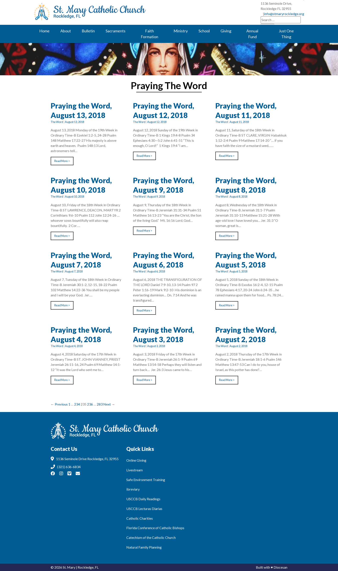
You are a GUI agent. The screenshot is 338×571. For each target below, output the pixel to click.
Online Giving (136, 460)
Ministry (181, 30)
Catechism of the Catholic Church (151, 537)
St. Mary (69, 567)
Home (44, 30)
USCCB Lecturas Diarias (144, 509)
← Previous (59, 404)
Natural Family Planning (144, 547)
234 (77, 404)
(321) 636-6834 (187, 9)
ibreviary (133, 489)
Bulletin (88, 30)
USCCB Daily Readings (143, 499)
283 (100, 404)
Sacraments (115, 30)
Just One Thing (286, 33)
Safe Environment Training (145, 480)
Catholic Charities (139, 518)
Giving (226, 30)
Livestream (134, 470)
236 (90, 404)
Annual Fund (252, 33)
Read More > (62, 161)
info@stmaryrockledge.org (284, 9)
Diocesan (280, 567)
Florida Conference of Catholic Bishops (155, 528)
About (65, 30)
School (204, 30)
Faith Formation (149, 33)
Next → (109, 404)
